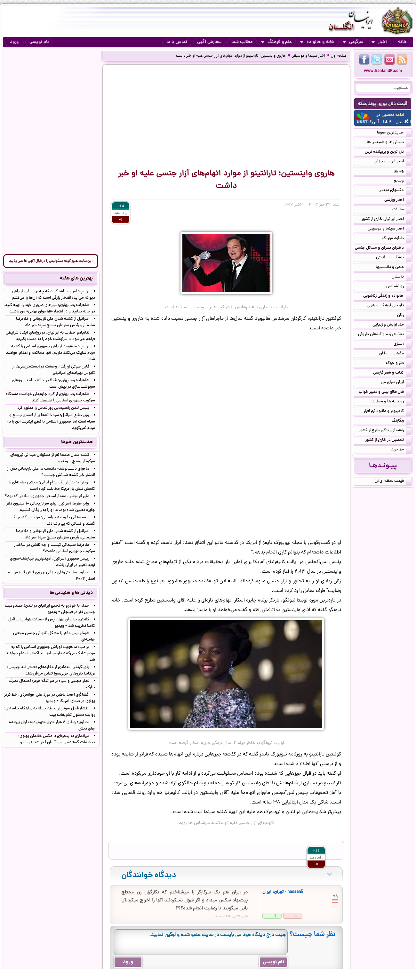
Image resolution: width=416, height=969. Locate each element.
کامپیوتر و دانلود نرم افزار (388, 411)
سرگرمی (353, 42)
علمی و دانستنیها (394, 267)
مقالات (402, 210)
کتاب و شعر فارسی (392, 373)
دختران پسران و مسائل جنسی (383, 248)
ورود (14, 42)
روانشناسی (399, 286)
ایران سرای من (396, 382)
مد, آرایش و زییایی (392, 325)
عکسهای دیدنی (395, 190)
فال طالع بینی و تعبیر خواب (385, 392)
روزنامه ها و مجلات (392, 402)
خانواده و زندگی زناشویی (387, 296)
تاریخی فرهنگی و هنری (389, 306)
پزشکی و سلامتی (394, 258)
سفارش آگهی (209, 42)
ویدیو (403, 181)
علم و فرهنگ (276, 42)
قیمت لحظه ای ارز (393, 481)
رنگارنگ (402, 421)
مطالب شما (242, 42)
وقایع (403, 171)
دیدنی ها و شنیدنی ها (389, 142)
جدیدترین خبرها (394, 133)
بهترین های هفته (76, 278)
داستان (402, 277)
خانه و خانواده (317, 42)
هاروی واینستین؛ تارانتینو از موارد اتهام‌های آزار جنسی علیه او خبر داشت (231, 56)
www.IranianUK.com (383, 71)
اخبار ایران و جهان (393, 162)
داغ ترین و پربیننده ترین (388, 152)
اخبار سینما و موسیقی (308, 56)
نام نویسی (39, 42)
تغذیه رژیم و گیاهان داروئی (385, 334)
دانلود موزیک (397, 238)
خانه (402, 42)
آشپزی (403, 344)
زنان (404, 315)
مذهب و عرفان (395, 354)
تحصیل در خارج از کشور (388, 440)
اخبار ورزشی (398, 200)
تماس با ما (176, 42)
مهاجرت (401, 450)
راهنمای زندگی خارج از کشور (385, 430)
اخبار (379, 42)
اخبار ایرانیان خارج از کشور (387, 219)
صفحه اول (339, 56)
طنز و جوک (399, 363)
